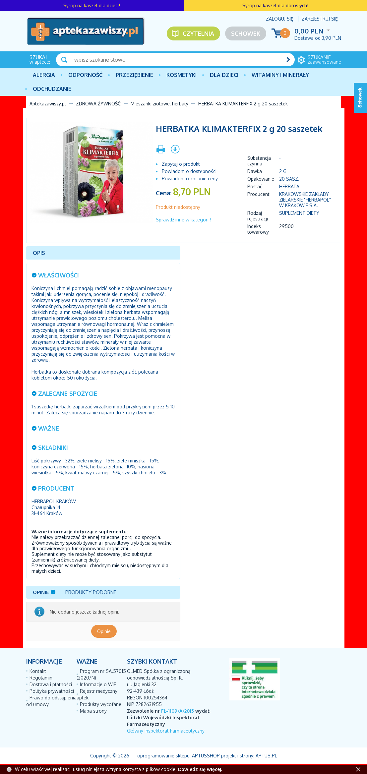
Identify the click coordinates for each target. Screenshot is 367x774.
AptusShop (206, 755)
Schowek (245, 33)
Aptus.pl (266, 755)
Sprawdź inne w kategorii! (183, 219)
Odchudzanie (52, 89)
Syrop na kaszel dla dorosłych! (275, 5)
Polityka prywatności (52, 691)
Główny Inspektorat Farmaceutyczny (166, 731)
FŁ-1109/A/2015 (177, 711)
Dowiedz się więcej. (200, 769)
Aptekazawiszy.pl (48, 103)
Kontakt (38, 671)
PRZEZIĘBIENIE (134, 75)
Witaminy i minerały (280, 75)
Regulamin (41, 678)
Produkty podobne (90, 592)
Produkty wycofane (100, 704)
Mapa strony (93, 711)
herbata (289, 186)
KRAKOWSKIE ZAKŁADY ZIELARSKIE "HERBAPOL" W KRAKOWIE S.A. (305, 199)
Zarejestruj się (320, 19)
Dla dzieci (224, 75)
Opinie (104, 631)
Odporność (85, 75)
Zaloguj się (279, 19)
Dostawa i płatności (51, 684)
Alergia (44, 75)
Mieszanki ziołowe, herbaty (159, 103)
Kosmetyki (181, 75)
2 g (282, 171)
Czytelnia (198, 33)
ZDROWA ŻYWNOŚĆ (98, 103)
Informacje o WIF (98, 684)
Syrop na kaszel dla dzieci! (91, 5)
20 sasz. (289, 179)
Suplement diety (299, 213)
